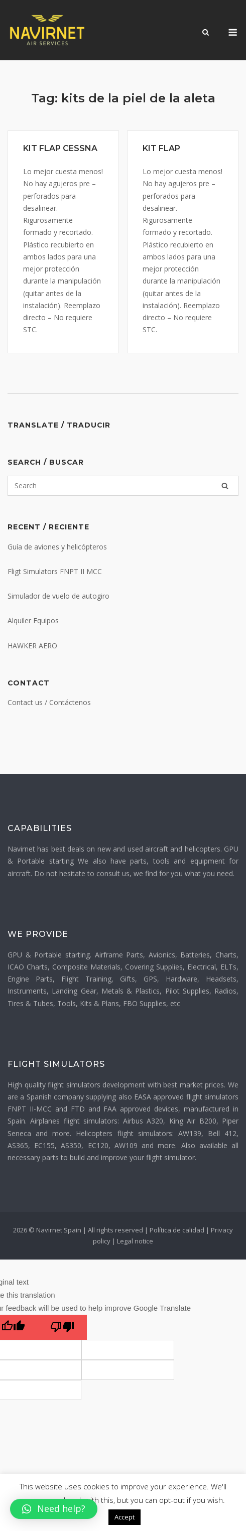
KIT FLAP (161, 148)
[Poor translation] (62, 1327)
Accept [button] (124, 1516)
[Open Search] (205, 33)
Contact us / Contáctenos (49, 702)
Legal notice (135, 1240)
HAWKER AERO (32, 645)
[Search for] (123, 486)
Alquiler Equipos (33, 620)
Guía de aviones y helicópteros (57, 546)
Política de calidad (177, 1229)
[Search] (224, 486)
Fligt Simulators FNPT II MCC (55, 571)
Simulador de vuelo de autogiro (58, 596)
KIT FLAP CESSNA (60, 148)
